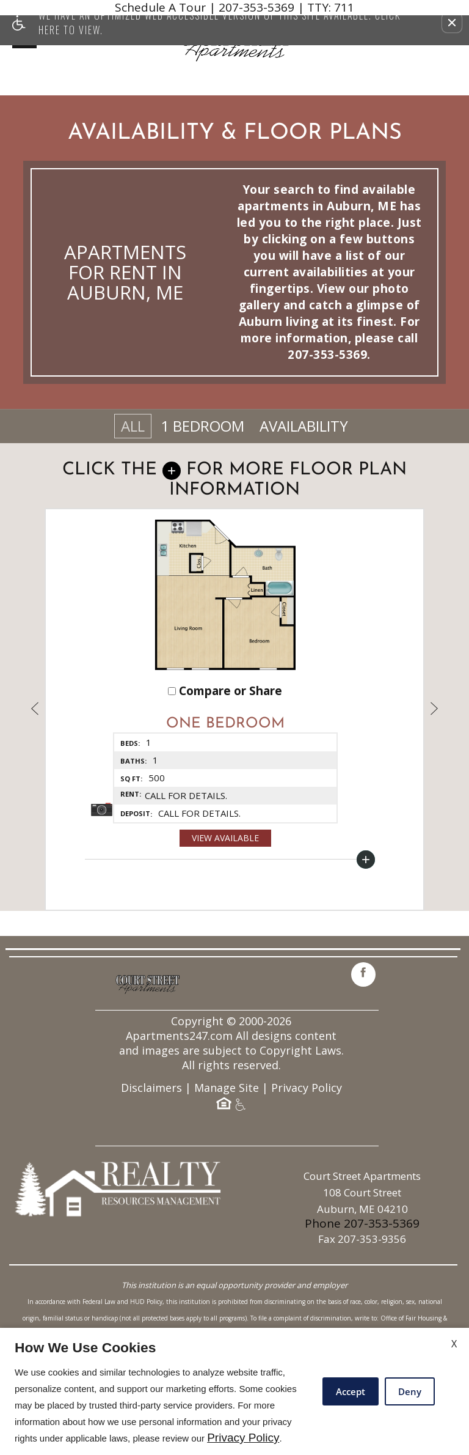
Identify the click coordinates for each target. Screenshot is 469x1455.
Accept (350, 1391)
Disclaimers (151, 1161)
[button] (452, 22)
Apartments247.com (179, 1109)
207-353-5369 (286, 7)
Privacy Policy (306, 1161)
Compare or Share (225, 716)
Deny (409, 1391)
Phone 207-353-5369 (362, 1297)
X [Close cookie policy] (454, 1343)
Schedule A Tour (160, 7)
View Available (225, 863)
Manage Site (226, 1161)
